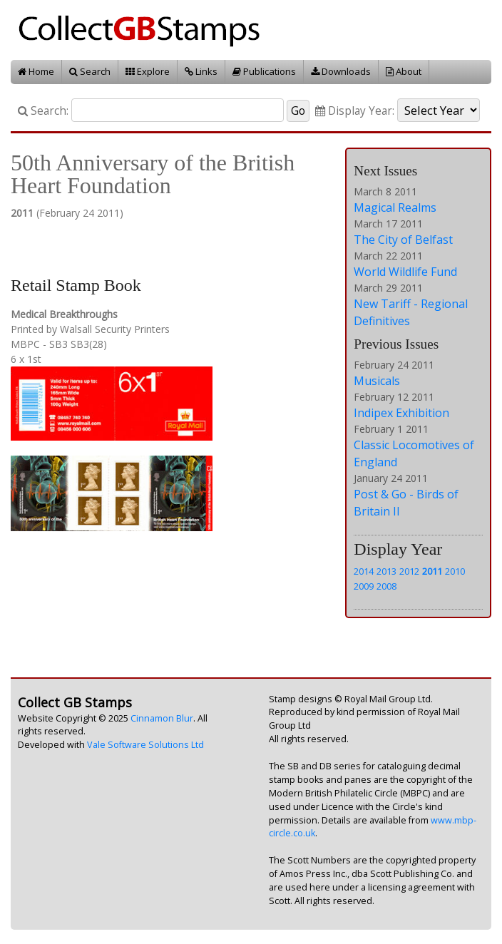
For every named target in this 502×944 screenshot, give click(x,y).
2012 (409, 571)
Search (90, 71)
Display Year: (354, 110)
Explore (147, 71)
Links (201, 71)
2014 (364, 571)
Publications (264, 71)
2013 (386, 571)
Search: (43, 110)
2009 (364, 586)
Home (36, 71)
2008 (386, 586)
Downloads (341, 71)
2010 (455, 571)
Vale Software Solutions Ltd (145, 745)
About (403, 71)
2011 (432, 571)
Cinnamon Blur (161, 718)
